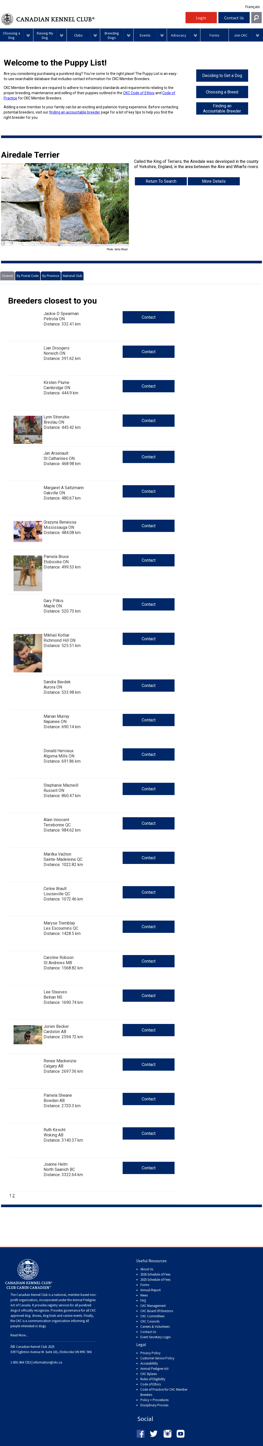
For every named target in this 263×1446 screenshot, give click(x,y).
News (144, 1295)
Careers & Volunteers (155, 1326)
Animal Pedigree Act (154, 1368)
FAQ (143, 1300)
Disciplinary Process (154, 1405)
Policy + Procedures (154, 1400)
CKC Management (153, 1305)
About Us (146, 1269)
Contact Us (234, 17)
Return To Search (161, 181)
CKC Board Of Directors (156, 1311)
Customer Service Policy (157, 1358)
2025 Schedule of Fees (155, 1279)
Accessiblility (149, 1363)
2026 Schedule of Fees (155, 1274)
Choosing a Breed (222, 92)
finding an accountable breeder (74, 112)
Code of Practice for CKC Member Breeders (163, 1392)
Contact (149, 317)
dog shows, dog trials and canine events (53, 1315)
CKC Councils (149, 1321)
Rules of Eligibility (152, 1379)
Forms (144, 1285)
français (252, 6)
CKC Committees (152, 1316)
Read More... (19, 1335)
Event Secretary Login (155, 1337)
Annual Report (150, 1290)
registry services (58, 1305)
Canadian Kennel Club (92, 19)
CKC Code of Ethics (138, 93)
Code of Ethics (150, 1384)
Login (201, 17)
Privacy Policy (150, 1353)
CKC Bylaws (148, 1374)
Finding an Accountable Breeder (222, 108)
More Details (214, 181)
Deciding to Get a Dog (222, 75)
